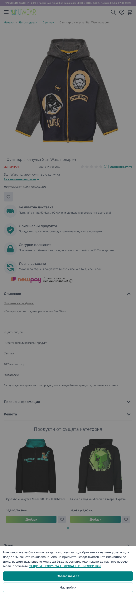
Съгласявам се (68, 576)
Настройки (68, 587)
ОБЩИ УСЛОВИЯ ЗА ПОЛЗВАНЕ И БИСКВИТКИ (65, 566)
